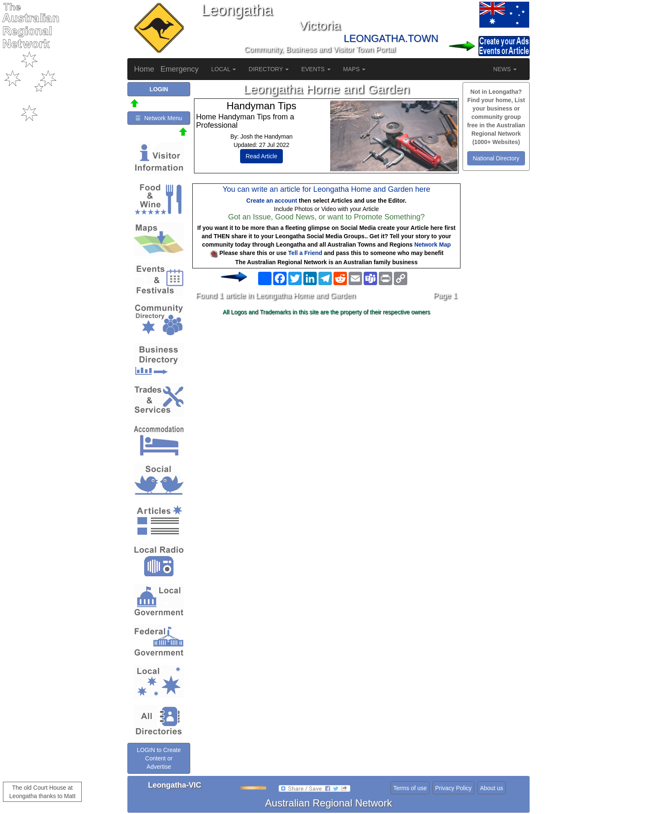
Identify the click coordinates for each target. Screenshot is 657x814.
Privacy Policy (453, 788)
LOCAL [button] (223, 69)
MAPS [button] (354, 69)
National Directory (496, 158)
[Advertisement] (326, 384)
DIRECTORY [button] (268, 69)
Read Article (261, 156)
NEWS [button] (505, 69)
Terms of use (410, 788)
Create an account (271, 200)
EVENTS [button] (316, 69)
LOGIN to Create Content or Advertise (159, 758)
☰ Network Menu (158, 118)
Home (144, 69)
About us (491, 788)
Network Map (432, 244)
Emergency (179, 69)
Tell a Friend (305, 253)
